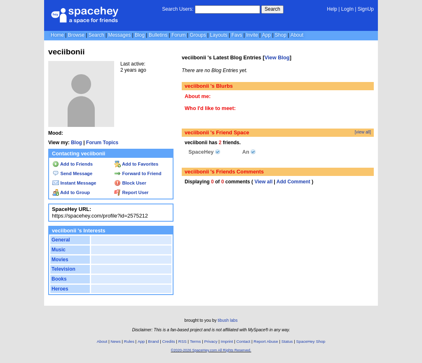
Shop (280, 35)
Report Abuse (265, 341)
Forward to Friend (137, 173)
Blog (140, 35)
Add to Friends (72, 164)
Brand (153, 341)
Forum (178, 35)
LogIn (347, 9)
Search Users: (177, 9)
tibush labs (227, 320)
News (115, 341)
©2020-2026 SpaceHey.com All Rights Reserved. (211, 350)
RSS (182, 341)
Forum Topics (102, 142)
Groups (198, 35)
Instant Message (74, 182)
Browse (76, 35)
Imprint (227, 341)
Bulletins (158, 35)
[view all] (363, 132)
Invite (252, 35)
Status (287, 341)
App (266, 35)
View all (263, 182)
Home (57, 35)
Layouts (218, 35)
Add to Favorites (136, 164)
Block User (130, 182)
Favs (236, 35)
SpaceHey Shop (311, 341)
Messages (119, 35)
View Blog (277, 57)
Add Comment (293, 182)
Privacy (210, 341)
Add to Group (71, 192)
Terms (195, 341)
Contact (244, 341)
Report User (131, 192)
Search (272, 9)
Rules (129, 341)
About (297, 35)
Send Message (72, 173)
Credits (168, 341)
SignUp (366, 9)
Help (332, 9)
